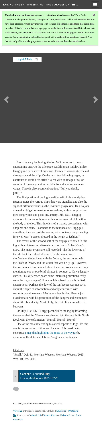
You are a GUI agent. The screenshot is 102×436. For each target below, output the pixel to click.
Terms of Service (51, 415)
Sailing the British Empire (40, 4)
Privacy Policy (67, 415)
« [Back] (15, 376)
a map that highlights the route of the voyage (51, 332)
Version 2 (17, 410)
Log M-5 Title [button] (24, 59)
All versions (62, 410)
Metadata (73, 410)
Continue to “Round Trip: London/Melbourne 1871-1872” (39, 376)
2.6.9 (38, 415)
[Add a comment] (17, 389)
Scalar (32, 415)
